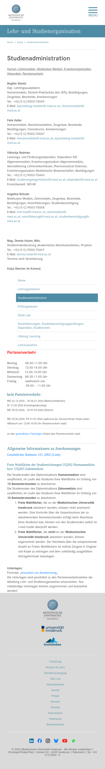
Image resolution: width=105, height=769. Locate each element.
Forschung (55, 661)
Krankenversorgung (55, 673)
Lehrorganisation (29, 289)
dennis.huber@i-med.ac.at (34, 254)
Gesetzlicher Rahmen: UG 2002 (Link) (33, 455)
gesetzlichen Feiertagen (29, 433)
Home (10, 42)
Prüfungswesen (28, 306)
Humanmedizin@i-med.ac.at (35, 138)
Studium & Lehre (55, 667)
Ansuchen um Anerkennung (39, 572)
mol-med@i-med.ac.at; (31, 212)
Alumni (55, 690)
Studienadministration (32, 298)
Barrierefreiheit (55, 724)
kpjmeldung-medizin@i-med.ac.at (38, 106)
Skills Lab (24, 315)
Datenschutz (55, 713)
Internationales (55, 684)
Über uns (55, 678)
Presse (55, 696)
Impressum (55, 718)
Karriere (55, 701)
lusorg (20, 42)
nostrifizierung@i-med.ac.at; (40, 216)
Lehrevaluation (27, 345)
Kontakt (55, 707)
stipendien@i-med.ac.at (82, 179)
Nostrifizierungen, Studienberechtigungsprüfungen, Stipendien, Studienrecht (51, 325)
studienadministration (38, 42)
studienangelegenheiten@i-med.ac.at (41, 179)
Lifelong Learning (29, 336)
